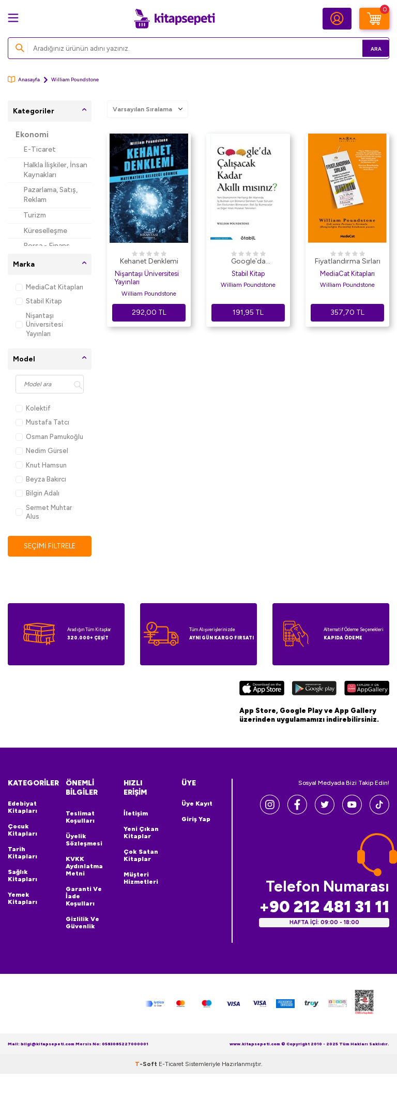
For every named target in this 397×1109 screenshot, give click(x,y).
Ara (366, 48)
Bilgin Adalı (37, 493)
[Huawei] (366, 690)
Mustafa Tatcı (42, 422)
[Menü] (13, 17)
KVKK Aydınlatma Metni (84, 867)
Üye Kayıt (196, 804)
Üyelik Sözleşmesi (84, 840)
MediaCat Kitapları (49, 287)
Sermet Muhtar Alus (44, 512)
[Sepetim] (374, 19)
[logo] (174, 18)
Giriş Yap (195, 820)
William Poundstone (148, 293)
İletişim (136, 814)
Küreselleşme (45, 230)
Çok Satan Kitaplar (141, 856)
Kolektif (33, 408)
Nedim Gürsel (42, 451)
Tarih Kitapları (22, 854)
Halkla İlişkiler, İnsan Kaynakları (55, 169)
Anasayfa (24, 79)
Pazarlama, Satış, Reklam (50, 194)
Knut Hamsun (41, 465)
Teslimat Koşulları (80, 817)
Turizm (34, 215)
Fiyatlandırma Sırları (347, 261)
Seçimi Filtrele (50, 546)
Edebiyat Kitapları (22, 808)
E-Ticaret (39, 149)
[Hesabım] (337, 19)
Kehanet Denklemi (149, 261)
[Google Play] (314, 690)
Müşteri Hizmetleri (141, 878)
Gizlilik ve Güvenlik (82, 923)
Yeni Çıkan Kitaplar (141, 833)
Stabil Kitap (39, 301)
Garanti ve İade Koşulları (84, 897)
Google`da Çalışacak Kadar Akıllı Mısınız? (248, 262)
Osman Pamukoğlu (49, 437)
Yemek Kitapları (22, 899)
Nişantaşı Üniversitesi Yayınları (39, 325)
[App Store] (261, 690)
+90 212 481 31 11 (324, 907)
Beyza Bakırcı (41, 479)
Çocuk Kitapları (22, 831)
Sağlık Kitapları (22, 876)
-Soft (147, 1064)
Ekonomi (32, 134)
